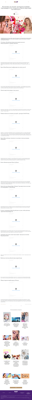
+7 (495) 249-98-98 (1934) (4, 396)
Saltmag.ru (4, 395)
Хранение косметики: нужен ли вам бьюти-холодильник (25, 344)
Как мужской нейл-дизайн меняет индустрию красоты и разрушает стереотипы (16, 382)
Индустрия (7, 322)
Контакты (16, 392)
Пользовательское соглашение (22, 392)
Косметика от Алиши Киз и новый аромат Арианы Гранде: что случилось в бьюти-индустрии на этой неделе (7, 344)
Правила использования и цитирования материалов (28, 393)
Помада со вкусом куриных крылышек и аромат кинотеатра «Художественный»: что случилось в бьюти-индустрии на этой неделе (16, 364)
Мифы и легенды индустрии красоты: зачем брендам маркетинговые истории (16, 325)
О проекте (4, 392)
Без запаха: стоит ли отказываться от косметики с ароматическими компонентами (7, 363)
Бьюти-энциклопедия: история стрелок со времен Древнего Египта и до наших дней (16, 344)
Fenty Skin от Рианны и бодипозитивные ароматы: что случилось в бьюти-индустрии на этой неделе (7, 382)
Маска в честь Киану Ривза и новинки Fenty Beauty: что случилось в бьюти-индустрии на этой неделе (25, 326)
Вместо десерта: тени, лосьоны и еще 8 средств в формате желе (7, 324)
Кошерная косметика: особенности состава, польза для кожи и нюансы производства (25, 382)
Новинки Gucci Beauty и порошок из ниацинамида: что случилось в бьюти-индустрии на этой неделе (25, 363)
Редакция (10, 392)
